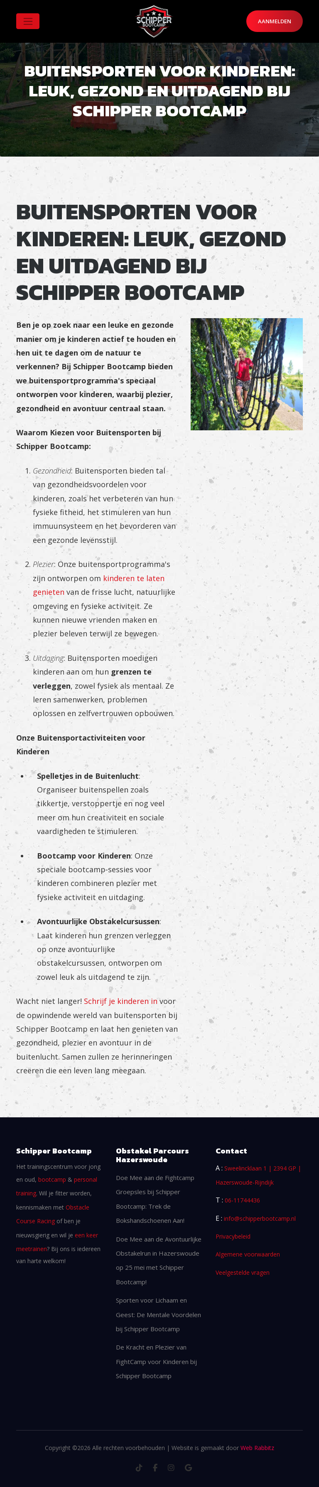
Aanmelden (274, 21)
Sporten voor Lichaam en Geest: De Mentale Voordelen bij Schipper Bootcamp (158, 1314)
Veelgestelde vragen (243, 1272)
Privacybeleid (233, 1236)
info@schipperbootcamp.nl (260, 1218)
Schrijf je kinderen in (120, 1001)
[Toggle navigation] (27, 21)
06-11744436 (242, 1200)
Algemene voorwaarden (248, 1254)
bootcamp (52, 1179)
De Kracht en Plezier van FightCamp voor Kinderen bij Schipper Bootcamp (156, 1361)
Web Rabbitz (257, 1448)
